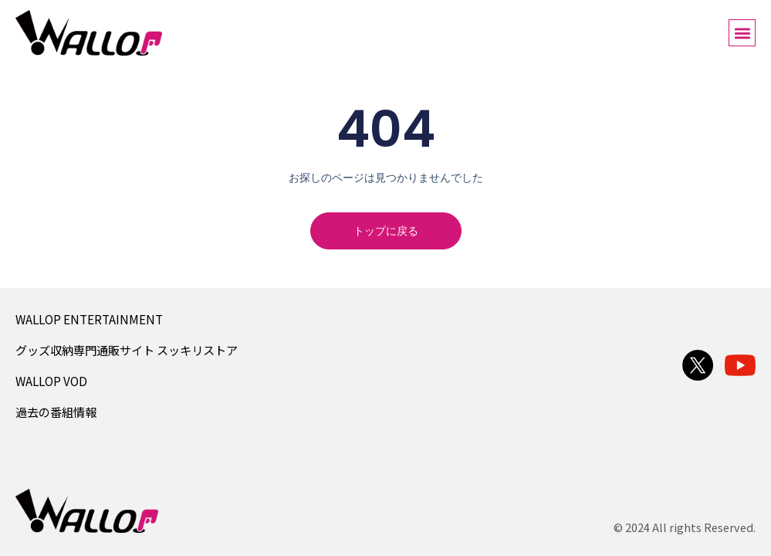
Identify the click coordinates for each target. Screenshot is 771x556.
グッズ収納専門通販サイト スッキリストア (126, 350)
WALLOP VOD (51, 380)
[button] (742, 32)
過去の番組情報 (55, 411)
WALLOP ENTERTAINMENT (89, 319)
